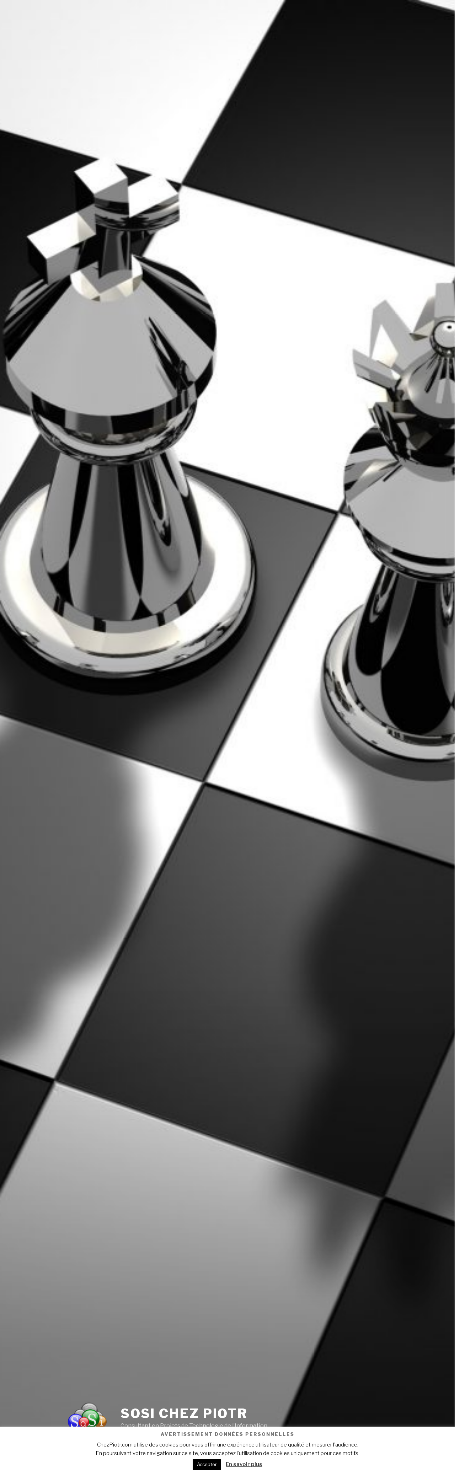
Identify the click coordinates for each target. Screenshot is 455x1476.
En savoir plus (244, 1464)
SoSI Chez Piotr (184, 1413)
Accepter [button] (207, 1464)
